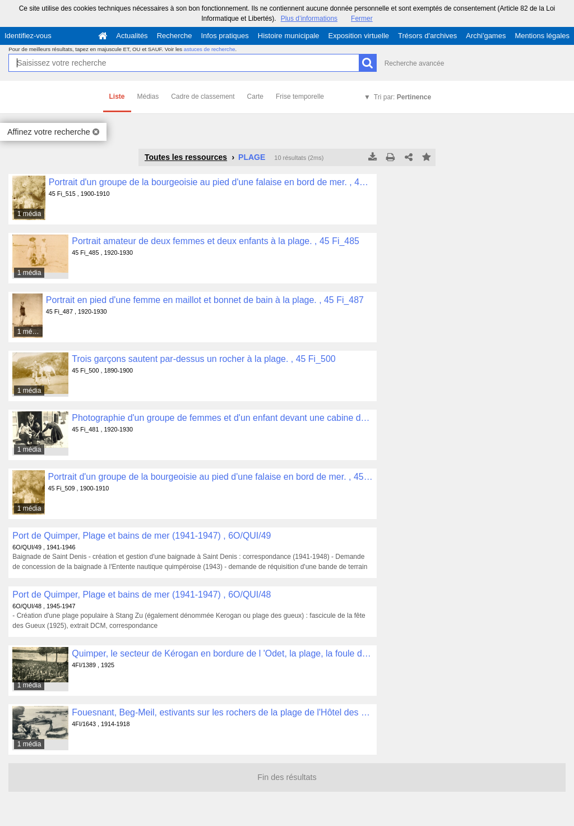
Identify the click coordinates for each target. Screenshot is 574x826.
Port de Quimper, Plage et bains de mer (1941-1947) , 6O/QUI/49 (141, 535)
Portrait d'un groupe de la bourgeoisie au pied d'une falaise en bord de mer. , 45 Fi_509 (210, 476)
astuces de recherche (209, 49)
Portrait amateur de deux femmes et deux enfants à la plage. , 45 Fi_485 (215, 241)
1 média (29, 214)
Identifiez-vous (28, 35)
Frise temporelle (300, 96)
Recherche (174, 35)
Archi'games (486, 35)
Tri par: (402, 97)
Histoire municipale (289, 35)
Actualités (131, 35)
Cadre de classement (202, 96)
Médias (148, 96)
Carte (255, 96)
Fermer (362, 18)
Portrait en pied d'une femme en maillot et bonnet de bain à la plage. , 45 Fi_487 (205, 300)
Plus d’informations (309, 18)
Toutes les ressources (186, 157)
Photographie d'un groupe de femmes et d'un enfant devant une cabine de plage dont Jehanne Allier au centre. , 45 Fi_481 (222, 418)
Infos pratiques (225, 35)
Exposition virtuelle (358, 35)
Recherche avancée (415, 63)
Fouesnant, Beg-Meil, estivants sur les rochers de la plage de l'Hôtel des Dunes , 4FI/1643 (222, 712)
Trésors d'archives (427, 35)
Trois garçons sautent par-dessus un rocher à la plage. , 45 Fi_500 (203, 359)
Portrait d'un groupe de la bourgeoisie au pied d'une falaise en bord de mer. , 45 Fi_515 (211, 182)
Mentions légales (542, 35)
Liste (117, 96)
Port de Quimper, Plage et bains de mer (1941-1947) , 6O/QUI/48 (141, 594)
